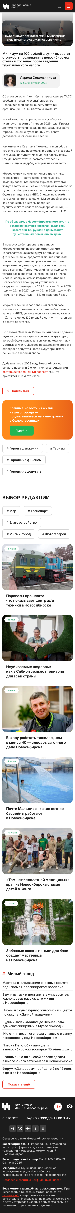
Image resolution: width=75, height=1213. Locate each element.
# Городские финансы (24, 460)
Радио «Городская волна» (48, 1118)
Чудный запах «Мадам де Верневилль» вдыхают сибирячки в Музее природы (33, 1024)
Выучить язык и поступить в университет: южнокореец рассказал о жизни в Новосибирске (35, 998)
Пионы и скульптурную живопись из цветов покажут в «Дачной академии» (37, 1012)
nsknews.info (10, 1195)
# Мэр (11, 511)
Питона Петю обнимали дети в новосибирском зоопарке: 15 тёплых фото (37, 1047)
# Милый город (19, 534)
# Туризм (57, 448)
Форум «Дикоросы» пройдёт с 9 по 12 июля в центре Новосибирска (37, 1071)
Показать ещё (19, 1084)
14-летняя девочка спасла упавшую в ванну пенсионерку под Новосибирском (37, 1035)
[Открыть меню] (69, 6)
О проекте (10, 1118)
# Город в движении (23, 448)
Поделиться (18, 391)
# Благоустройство (22, 522)
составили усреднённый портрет (25, 371)
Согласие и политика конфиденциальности (31, 1180)
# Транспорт (38, 511)
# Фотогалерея (54, 534)
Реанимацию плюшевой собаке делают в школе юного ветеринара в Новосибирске (37, 1059)
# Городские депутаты (24, 471)
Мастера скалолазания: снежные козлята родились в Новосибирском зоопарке (35, 985)
